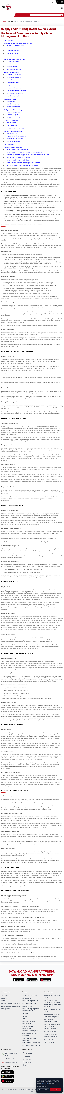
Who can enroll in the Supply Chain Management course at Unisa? (28, 155)
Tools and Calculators (29, 995)
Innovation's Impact (13, 56)
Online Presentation (13, 107)
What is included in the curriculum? (18, 160)
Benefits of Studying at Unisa (13, 131)
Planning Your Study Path (15, 96)
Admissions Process (13, 80)
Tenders (25, 1013)
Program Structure (13, 61)
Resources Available (13, 141)
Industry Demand (12, 125)
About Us (4, 1001)
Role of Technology (13, 53)
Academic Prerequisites (14, 75)
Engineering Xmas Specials (31, 1045)
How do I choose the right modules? (18, 157)
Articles (10, 21)
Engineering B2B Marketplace (27, 1027)
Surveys (25, 1016)
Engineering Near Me (29, 1003)
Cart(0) (60, 2)
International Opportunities (16, 128)
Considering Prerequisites (15, 93)
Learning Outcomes (13, 104)
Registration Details (13, 83)
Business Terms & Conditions (10, 1006)
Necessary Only (43, 1089)
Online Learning (12, 133)
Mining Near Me (27, 1006)
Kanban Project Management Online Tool (52, 1020)
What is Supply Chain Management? (18, 149)
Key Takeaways (9, 40)
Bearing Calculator (50, 1031)
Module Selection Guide (11, 86)
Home (4, 21)
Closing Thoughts (9, 144)
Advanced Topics (12, 115)
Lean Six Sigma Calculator (52, 1014)
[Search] (61, 15)
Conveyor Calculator (50, 1034)
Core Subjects (11, 64)
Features (4, 998)
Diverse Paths (11, 123)
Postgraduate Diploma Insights (14, 110)
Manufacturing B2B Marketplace (28, 1022)
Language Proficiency (14, 77)
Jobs (24, 1019)
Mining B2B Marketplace (30, 1031)
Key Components (12, 48)
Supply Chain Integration (15, 69)
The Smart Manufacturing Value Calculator (52, 1025)
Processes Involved (13, 51)
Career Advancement (14, 117)
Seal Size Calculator (50, 1029)
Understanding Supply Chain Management (18, 43)
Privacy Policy (5, 1009)
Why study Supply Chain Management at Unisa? (22, 165)
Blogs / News (26, 998)
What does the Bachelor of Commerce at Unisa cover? (25, 152)
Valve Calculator (49, 1042)
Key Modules (11, 101)
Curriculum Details (10, 99)
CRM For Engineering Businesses (29, 1039)
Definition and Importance (15, 45)
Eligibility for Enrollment (11, 72)
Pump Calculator (49, 1039)
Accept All (55, 1089)
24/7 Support (5, 995)
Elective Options (12, 67)
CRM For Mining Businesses (31, 1043)
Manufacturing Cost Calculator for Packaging (52, 1001)
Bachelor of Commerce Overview (15, 59)
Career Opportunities (11, 120)
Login (47, 2)
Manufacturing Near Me (30, 1001)
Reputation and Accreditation (16, 136)
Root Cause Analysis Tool (52, 1017)
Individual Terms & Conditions (10, 1003)
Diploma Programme (13, 112)
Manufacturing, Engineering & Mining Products (32, 1010)
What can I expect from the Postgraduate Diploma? (24, 163)
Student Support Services (15, 139)
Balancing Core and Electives (16, 91)
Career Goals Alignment (14, 88)
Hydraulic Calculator (50, 1037)
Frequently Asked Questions (13, 147)
